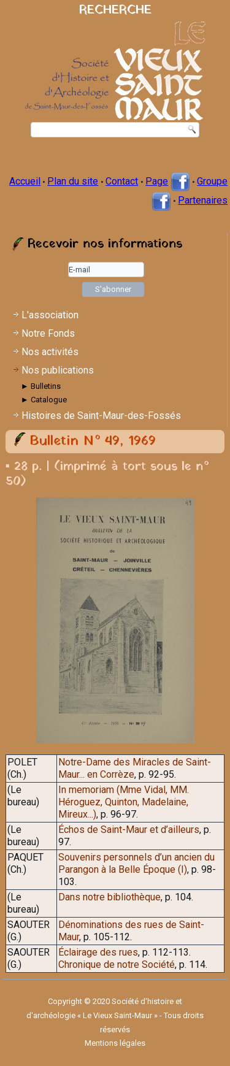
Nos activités (50, 352)
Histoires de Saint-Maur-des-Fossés (101, 415)
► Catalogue (44, 399)
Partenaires (203, 200)
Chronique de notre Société (116, 964)
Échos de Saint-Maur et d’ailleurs (128, 829)
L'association (50, 315)
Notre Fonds (48, 333)
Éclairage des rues (98, 952)
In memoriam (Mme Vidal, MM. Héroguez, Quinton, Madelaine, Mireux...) (123, 802)
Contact (121, 181)
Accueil (24, 181)
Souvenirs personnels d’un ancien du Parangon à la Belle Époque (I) (136, 863)
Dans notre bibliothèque (109, 897)
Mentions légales (115, 1043)
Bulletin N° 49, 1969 (92, 441)
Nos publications (57, 370)
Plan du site (72, 181)
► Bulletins (41, 386)
